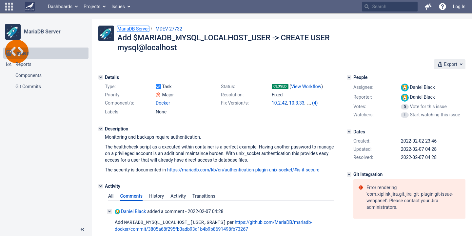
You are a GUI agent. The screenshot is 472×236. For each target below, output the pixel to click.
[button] (9, 6)
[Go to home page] (30, 6)
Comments (131, 196)
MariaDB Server (42, 32)
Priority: (113, 94)
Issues (118, 6)
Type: (110, 86)
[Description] (100, 129)
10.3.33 (297, 103)
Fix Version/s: (235, 103)
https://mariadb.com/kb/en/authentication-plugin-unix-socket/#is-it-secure (243, 169)
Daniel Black (130, 211)
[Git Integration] (349, 174)
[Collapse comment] (109, 211)
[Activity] (100, 186)
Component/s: (119, 103)
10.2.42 (279, 103)
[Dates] (349, 131)
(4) (315, 103)
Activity (178, 196)
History (156, 196)
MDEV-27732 (168, 28)
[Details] (100, 77)
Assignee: (363, 87)
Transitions (203, 196)
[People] (349, 77)
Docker (163, 103)
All (110, 196)
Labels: (112, 111)
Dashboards (60, 6)
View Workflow (306, 86)
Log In (459, 6)
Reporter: (362, 97)
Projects (92, 6)
